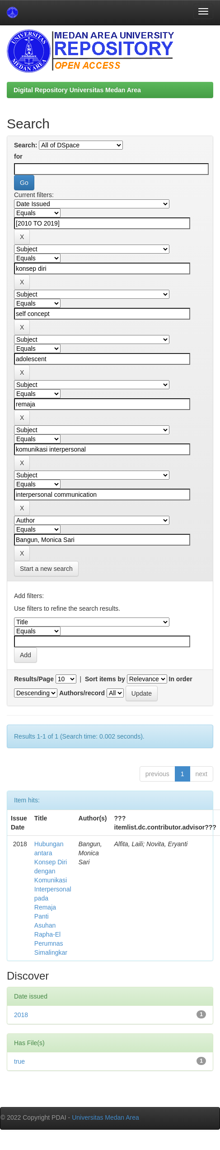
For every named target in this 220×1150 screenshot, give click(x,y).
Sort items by (105, 679)
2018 (21, 1014)
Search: (25, 145)
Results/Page (34, 679)
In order (180, 679)
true (19, 1061)
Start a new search (46, 568)
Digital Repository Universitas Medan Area (77, 90)
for (18, 156)
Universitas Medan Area (105, 1117)
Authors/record (82, 693)
